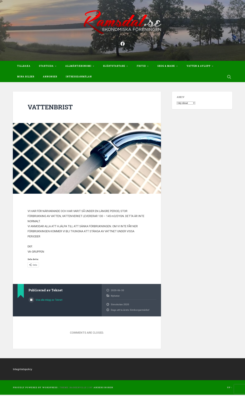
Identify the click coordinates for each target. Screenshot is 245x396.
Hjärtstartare (114, 67)
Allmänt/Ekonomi (78, 67)
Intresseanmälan (79, 77)
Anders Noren (103, 388)
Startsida (46, 67)
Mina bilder (25, 77)
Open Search (229, 78)
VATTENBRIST (50, 108)
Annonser (50, 77)
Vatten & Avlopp (199, 67)
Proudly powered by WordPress (35, 388)
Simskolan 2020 (120, 305)
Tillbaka (23, 67)
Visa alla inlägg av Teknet (48, 300)
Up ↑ (229, 388)
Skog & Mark (166, 67)
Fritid (141, 67)
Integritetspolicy (22, 370)
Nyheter (115, 297)
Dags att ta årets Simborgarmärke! (130, 311)
